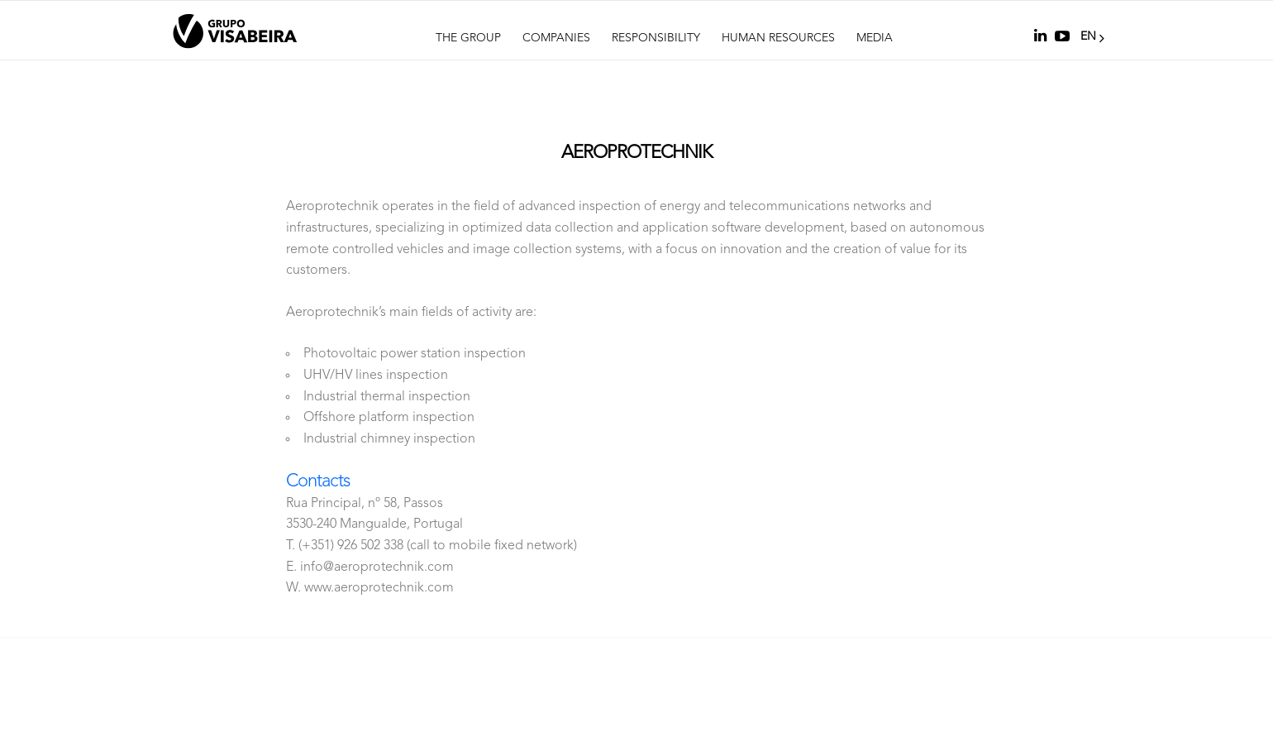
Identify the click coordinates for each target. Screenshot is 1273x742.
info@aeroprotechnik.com (377, 567)
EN (1090, 36)
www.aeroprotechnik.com (379, 588)
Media (874, 38)
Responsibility (656, 38)
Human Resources (778, 38)
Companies (556, 38)
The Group (468, 38)
